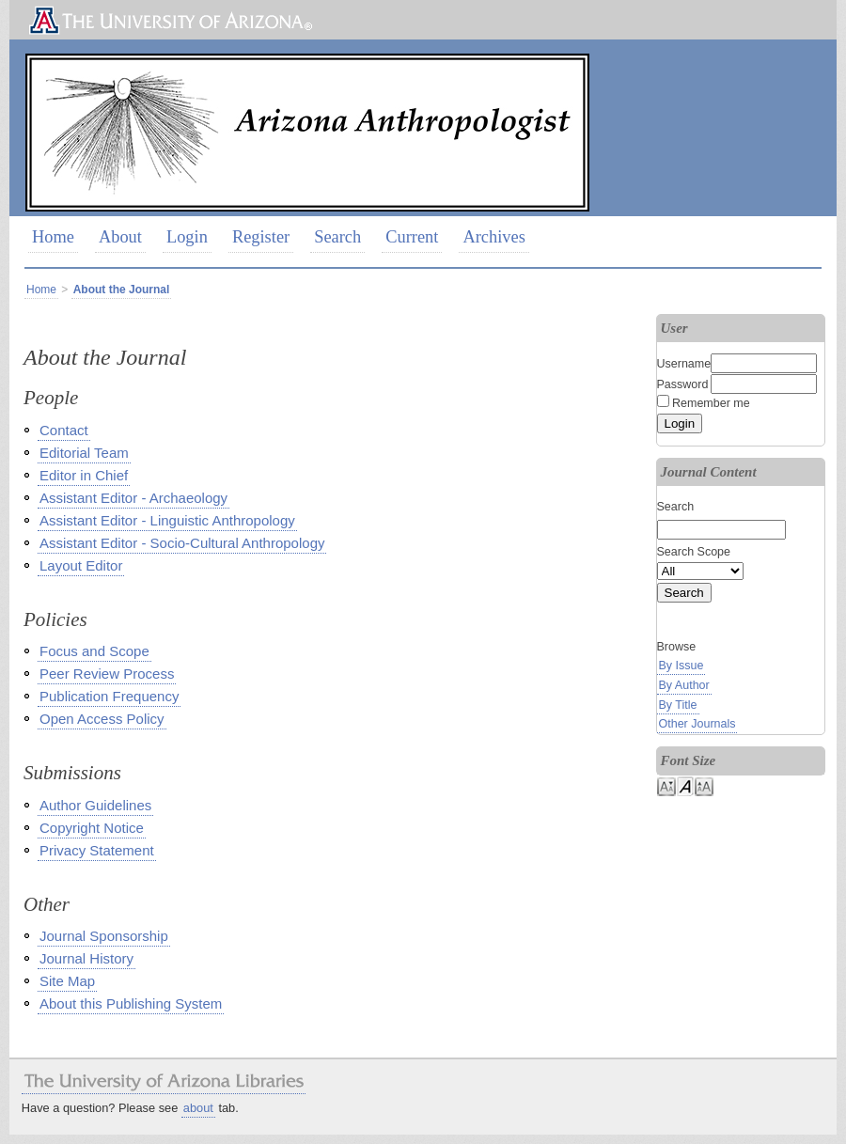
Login (187, 236)
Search (337, 236)
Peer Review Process (106, 674)
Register (261, 236)
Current (411, 236)
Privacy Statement (96, 850)
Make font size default (685, 785)
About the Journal (121, 289)
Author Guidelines (95, 805)
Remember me (711, 403)
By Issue (681, 665)
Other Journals (697, 723)
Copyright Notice (91, 828)
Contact (63, 430)
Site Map (67, 981)
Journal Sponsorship (103, 936)
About (120, 236)
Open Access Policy (101, 719)
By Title (678, 705)
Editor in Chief (83, 475)
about (198, 1108)
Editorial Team (84, 453)
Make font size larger (704, 785)
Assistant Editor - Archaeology (133, 498)
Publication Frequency (109, 696)
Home (53, 236)
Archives (493, 236)
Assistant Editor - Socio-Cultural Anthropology (181, 543)
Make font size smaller (666, 785)
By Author (684, 685)
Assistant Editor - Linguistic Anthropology (167, 520)
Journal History (86, 958)
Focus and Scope (94, 651)
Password (683, 384)
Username (684, 363)
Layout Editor (80, 565)
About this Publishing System (130, 1003)
